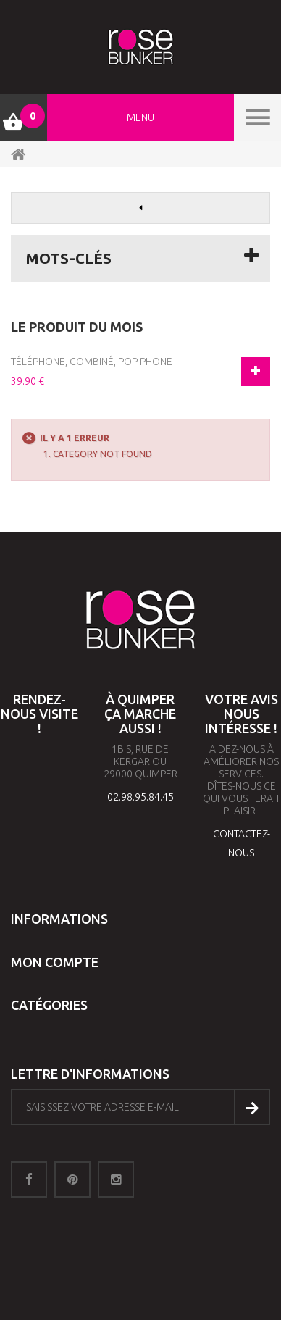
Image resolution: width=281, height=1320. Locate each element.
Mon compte (54, 962)
